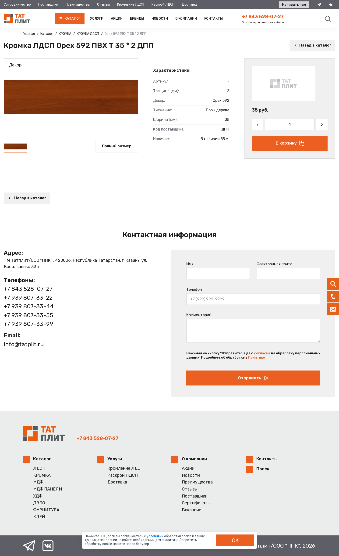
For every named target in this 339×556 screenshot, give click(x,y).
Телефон (194, 289)
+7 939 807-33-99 (28, 323)
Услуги (96, 19)
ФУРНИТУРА (46, 510)
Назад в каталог (312, 45)
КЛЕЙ (39, 516)
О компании (186, 19)
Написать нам (294, 5)
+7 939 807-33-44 (29, 306)
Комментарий (199, 315)
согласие (262, 353)
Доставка (190, 5)
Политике (256, 358)
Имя (190, 264)
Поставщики (48, 5)
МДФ (38, 482)
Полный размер (116, 146)
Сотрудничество (17, 5)
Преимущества (78, 5)
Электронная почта (274, 264)
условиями (155, 536)
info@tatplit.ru (24, 344)
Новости (160, 19)
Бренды (137, 19)
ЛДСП (39, 468)
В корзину (290, 143)
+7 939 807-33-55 (28, 315)
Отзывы (103, 5)
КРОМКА (42, 475)
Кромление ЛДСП (130, 5)
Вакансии (191, 510)
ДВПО (39, 503)
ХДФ (37, 496)
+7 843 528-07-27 (263, 16)
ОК (235, 540)
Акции (117, 19)
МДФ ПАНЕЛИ (47, 489)
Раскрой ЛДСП (163, 5)
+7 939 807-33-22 (28, 297)
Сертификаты (196, 503)
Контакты (213, 19)
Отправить (253, 378)
